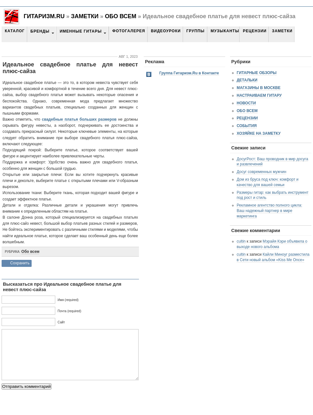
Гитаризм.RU (44, 16)
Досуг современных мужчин (261, 172)
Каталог (15, 31)
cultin (241, 241)
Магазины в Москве (258, 88)
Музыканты (224, 31)
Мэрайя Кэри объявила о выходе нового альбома (272, 244)
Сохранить (20, 263)
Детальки (247, 80)
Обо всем (120, 16)
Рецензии (254, 31)
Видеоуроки (165, 31)
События (247, 126)
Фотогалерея (128, 31)
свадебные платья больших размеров (79, 119)
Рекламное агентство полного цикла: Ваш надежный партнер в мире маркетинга (269, 210)
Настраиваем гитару (259, 95)
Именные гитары (81, 31)
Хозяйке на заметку (258, 133)
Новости (246, 103)
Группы (195, 31)
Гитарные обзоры (257, 73)
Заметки (84, 16)
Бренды (40, 31)
